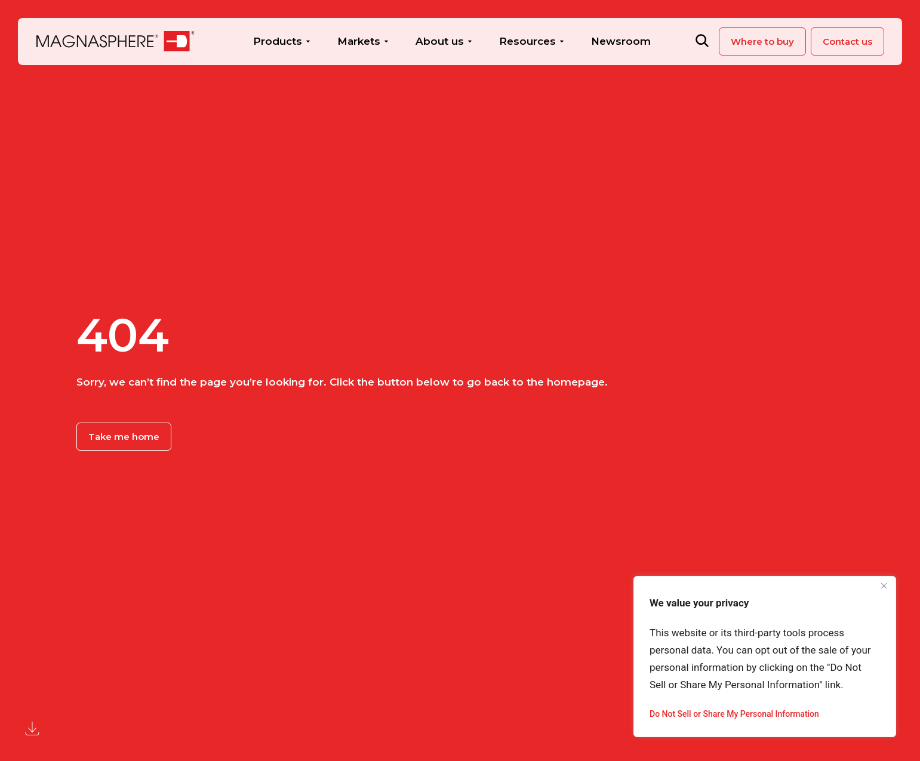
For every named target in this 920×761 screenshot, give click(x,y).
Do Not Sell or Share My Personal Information (734, 714)
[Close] (883, 586)
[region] (764, 656)
